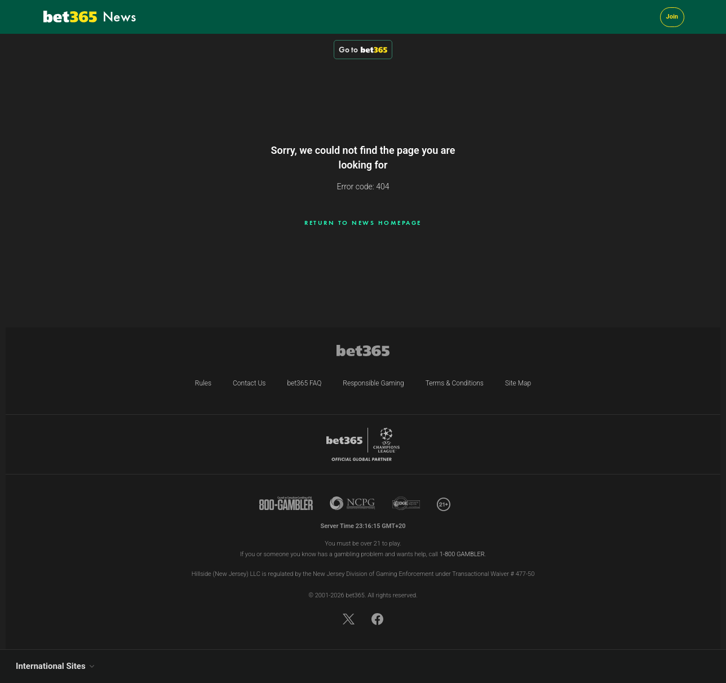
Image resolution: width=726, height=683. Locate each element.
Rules (203, 383)
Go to (363, 50)
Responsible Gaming (373, 383)
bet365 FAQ (304, 383)
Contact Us (249, 383)
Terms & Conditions (455, 383)
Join (672, 16)
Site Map (518, 383)
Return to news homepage (363, 223)
